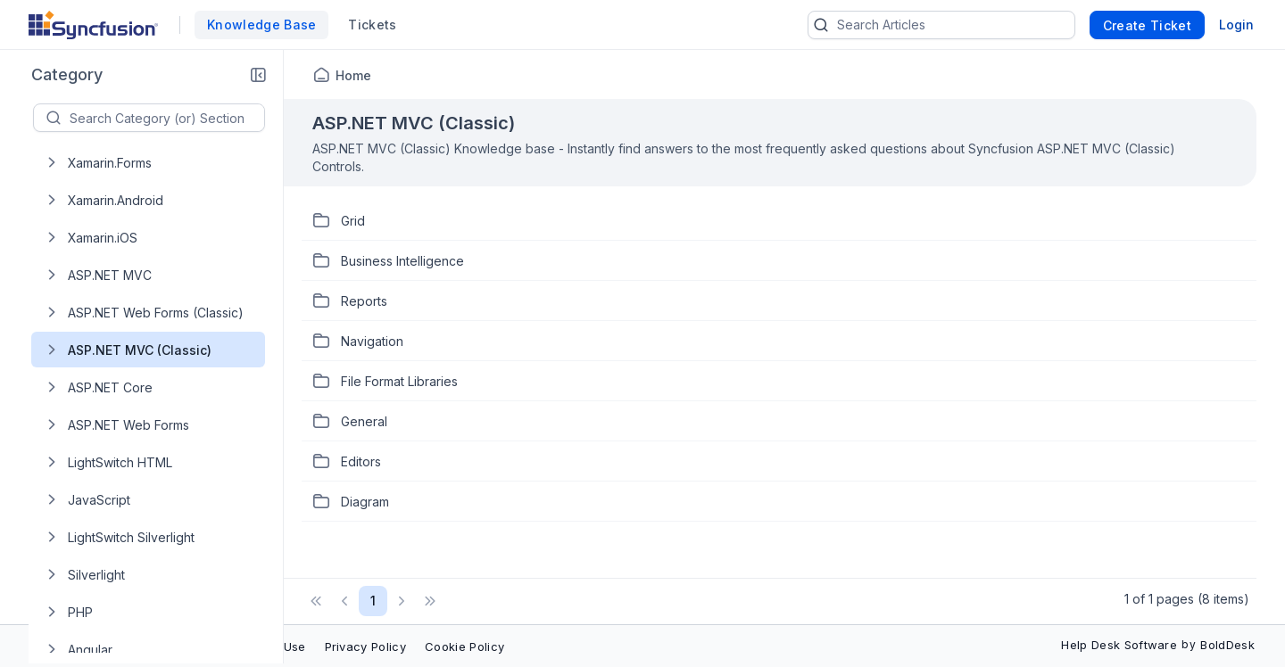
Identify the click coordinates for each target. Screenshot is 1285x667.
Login (1236, 24)
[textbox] (167, 117)
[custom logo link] (93, 25)
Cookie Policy (464, 646)
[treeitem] (162, 162)
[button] (258, 75)
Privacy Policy (365, 646)
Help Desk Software (1119, 645)
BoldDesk (1227, 645)
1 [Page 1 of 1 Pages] (373, 600)
